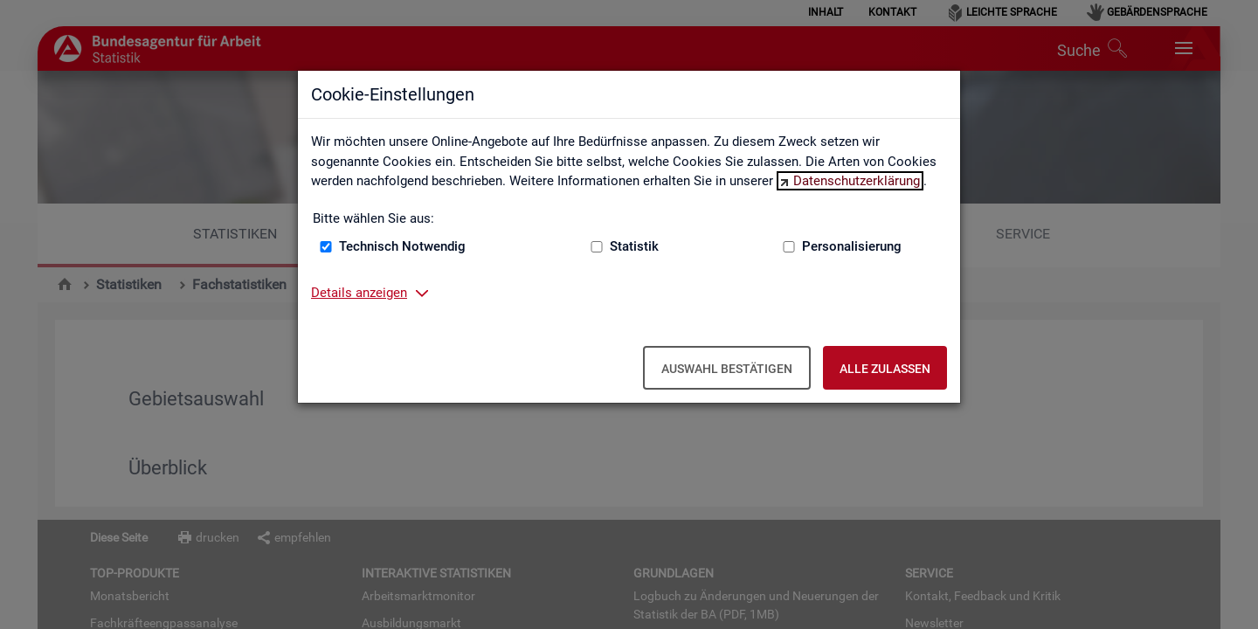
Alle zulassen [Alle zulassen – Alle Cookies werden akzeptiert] (885, 369)
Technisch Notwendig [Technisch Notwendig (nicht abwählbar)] (402, 246)
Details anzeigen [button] (359, 293)
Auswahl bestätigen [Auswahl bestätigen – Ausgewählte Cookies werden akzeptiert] (726, 369)
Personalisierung (852, 246)
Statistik (634, 246)
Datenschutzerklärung (856, 181)
